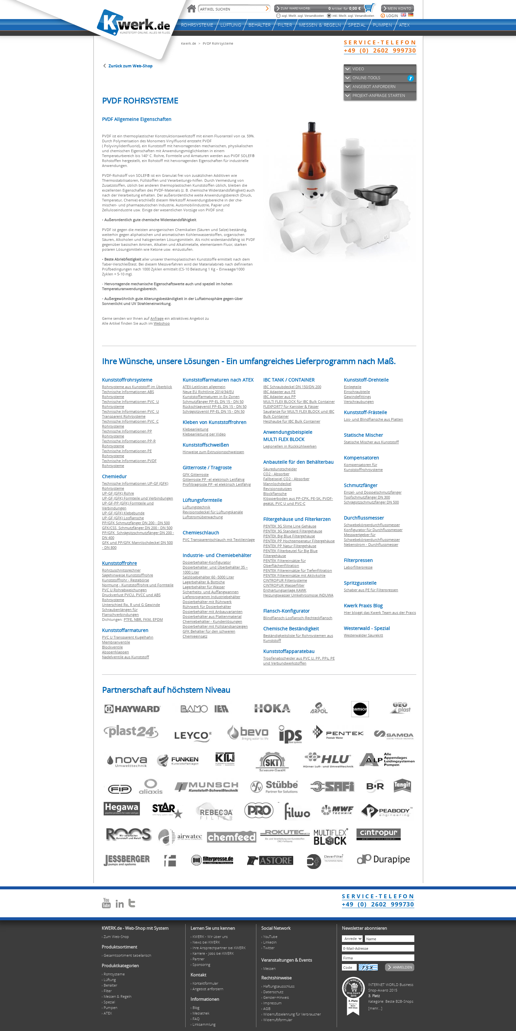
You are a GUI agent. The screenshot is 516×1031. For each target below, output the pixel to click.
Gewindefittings (357, 396)
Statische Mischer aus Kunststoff (371, 441)
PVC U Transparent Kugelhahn (127, 637)
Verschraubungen (359, 401)
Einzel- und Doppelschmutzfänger (372, 492)
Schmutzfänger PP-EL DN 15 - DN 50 (213, 401)
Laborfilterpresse (358, 567)
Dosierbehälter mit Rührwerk (207, 601)
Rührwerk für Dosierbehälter (207, 606)
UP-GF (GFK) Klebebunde (123, 512)
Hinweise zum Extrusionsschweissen (213, 451)
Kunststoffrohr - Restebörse (125, 579)
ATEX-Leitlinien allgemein (204, 386)
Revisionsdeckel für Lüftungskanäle (213, 511)
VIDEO (358, 69)
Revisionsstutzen (277, 488)
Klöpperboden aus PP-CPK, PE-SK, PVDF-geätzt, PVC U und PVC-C (298, 501)
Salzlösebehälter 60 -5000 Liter (208, 576)
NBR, (138, 619)
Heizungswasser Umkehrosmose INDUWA (298, 595)
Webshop (162, 323)
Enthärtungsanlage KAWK (284, 590)
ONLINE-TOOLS (366, 78)
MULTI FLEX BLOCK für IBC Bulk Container (299, 401)
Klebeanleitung (195, 429)
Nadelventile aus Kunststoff (125, 656)
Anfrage (157, 318)
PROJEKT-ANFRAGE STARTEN (378, 95)
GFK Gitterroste (196, 474)
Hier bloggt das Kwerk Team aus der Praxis (380, 612)
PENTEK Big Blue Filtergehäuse (289, 535)
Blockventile (112, 646)
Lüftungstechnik (196, 506)
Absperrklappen (115, 651)
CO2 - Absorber (276, 473)
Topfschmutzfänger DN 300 (367, 497)
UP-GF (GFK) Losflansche (123, 517)
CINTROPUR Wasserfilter (283, 585)
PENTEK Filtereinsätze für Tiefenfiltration (297, 570)
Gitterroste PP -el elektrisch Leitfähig (214, 479)
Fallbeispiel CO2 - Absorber (286, 478)
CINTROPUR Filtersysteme (285, 580)
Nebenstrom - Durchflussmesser (371, 544)
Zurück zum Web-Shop (131, 66)
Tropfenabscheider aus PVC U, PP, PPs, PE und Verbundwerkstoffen (299, 661)
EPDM (158, 619)
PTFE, (129, 619)
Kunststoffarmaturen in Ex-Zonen (211, 396)
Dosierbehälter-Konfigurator (207, 562)
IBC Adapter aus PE (279, 391)
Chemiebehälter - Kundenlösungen (212, 621)
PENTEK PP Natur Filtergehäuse (289, 545)
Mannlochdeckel (277, 483)
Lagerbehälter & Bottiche (204, 581)
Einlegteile (352, 386)
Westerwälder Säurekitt (363, 635)
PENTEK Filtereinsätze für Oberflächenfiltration (284, 563)
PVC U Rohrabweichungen (124, 589)
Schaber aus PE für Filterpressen (371, 589)
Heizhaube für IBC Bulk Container (291, 421)
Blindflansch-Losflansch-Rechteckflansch (297, 617)
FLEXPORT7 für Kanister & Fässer (291, 406)
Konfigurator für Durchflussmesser (373, 529)
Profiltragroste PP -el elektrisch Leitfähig (217, 484)
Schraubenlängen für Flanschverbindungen (120, 612)
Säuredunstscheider (280, 468)
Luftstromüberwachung (203, 516)
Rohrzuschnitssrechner (121, 570)
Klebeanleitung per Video (204, 434)
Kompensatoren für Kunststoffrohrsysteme (363, 467)
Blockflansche (275, 493)
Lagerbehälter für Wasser (204, 586)
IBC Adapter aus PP (279, 396)
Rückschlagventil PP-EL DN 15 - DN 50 (214, 406)
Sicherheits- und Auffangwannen (211, 591)
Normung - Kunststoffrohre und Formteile (137, 584)
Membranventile (116, 642)
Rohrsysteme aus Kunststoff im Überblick (137, 386)
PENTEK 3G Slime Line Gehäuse (289, 526)
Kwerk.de (188, 43)
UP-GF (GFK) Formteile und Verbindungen (137, 498)
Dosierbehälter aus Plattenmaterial (212, 616)
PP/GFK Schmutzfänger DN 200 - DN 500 (136, 522)
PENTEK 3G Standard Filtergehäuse (292, 530)
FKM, (148, 619)
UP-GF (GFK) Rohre (118, 493)
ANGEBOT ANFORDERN (374, 86)
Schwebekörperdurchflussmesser (372, 524)
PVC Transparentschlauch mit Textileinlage (219, 539)
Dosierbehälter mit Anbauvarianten (213, 611)
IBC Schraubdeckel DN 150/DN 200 (292, 386)
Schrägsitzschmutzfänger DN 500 (371, 502)
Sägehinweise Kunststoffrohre (127, 575)
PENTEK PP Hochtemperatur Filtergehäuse (299, 540)
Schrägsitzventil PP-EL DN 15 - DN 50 (214, 411)
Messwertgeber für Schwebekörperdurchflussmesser (372, 537)
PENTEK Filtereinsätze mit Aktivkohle (294, 575)
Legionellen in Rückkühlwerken (290, 446)
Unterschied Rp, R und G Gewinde (131, 604)
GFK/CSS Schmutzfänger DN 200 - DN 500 (137, 527)
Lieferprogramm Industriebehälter (211, 596)
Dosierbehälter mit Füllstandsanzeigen (215, 626)
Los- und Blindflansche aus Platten (373, 419)
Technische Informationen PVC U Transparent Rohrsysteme (130, 414)
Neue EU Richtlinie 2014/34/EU (208, 391)
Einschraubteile (357, 391)
